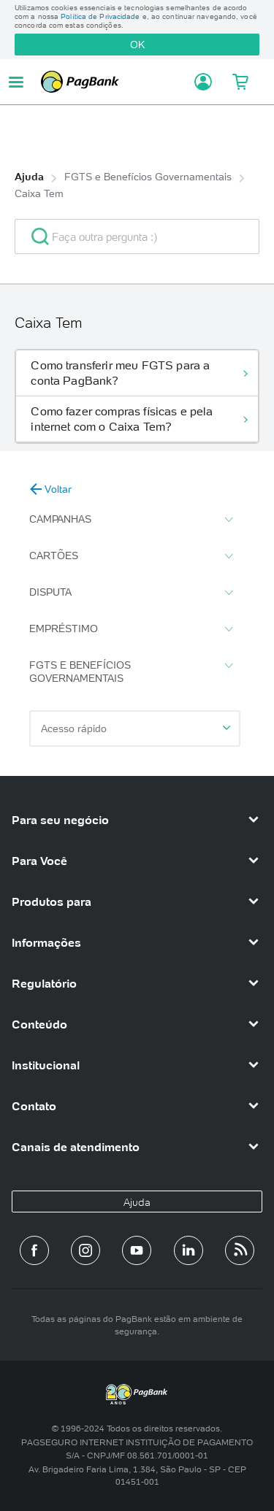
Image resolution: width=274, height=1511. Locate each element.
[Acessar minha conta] (199, 82)
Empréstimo (130, 629)
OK (137, 44)
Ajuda (29, 176)
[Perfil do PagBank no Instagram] (85, 1250)
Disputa (130, 592)
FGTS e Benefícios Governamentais (148, 176)
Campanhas (130, 519)
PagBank (113, 82)
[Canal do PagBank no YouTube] (137, 1250)
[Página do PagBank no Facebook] (34, 1250)
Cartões (130, 556)
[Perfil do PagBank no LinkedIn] (188, 1250)
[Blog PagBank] (240, 1250)
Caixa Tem (39, 193)
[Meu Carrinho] (240, 82)
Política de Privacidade (100, 16)
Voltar (50, 489)
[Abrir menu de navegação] (16, 82)
